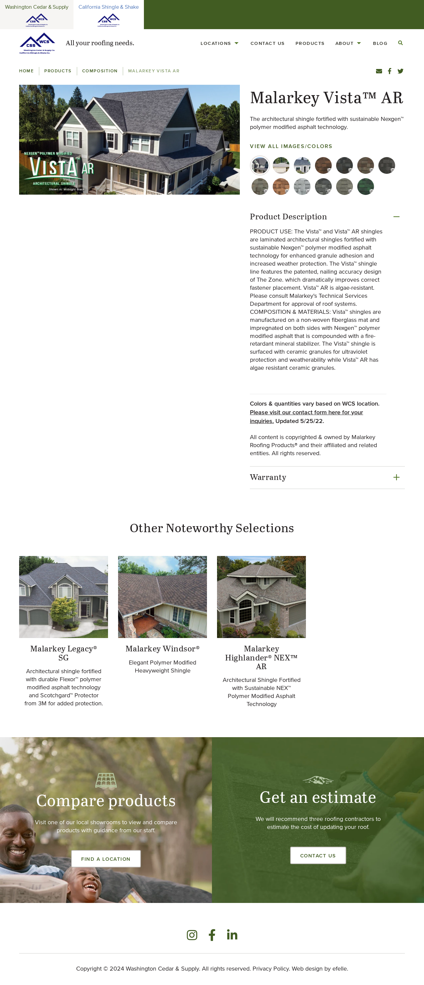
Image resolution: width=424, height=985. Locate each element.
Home (26, 70)
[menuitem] (220, 43)
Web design (307, 969)
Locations (216, 43)
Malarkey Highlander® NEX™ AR (261, 658)
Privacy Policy (271, 969)
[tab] (260, 165)
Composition (100, 70)
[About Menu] (359, 43)
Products (310, 43)
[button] (129, 140)
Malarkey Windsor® (162, 649)
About (344, 43)
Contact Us (268, 43)
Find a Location (106, 859)
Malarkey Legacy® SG (63, 653)
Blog (380, 43)
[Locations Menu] (236, 43)
